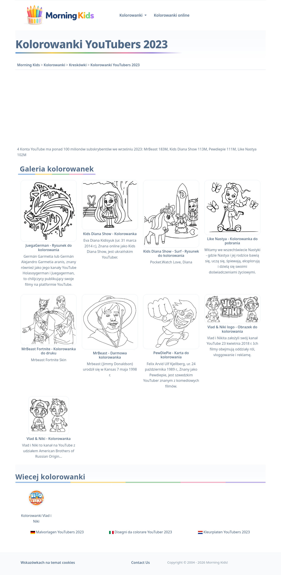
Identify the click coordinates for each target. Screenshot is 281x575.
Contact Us (140, 562)
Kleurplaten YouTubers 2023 (227, 532)
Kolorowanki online (171, 15)
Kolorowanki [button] (131, 15)
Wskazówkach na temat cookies (48, 562)
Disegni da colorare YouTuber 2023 (143, 532)
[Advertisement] (140, 107)
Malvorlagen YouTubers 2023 (60, 532)
